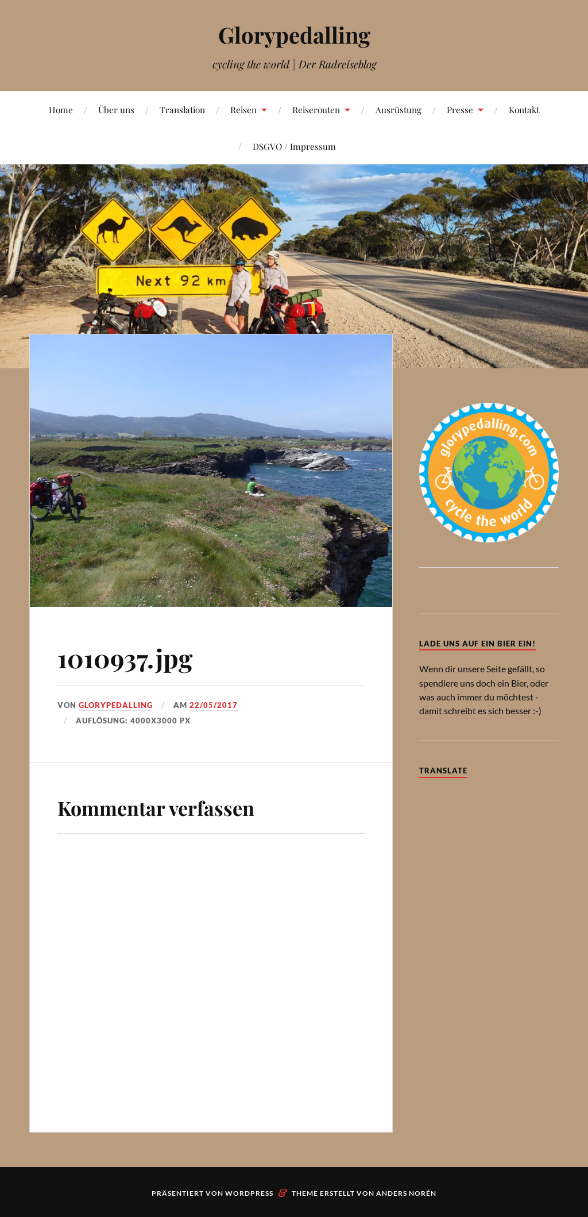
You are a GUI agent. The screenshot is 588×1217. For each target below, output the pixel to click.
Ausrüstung (398, 109)
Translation (182, 109)
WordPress (249, 1193)
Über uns (116, 109)
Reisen (243, 109)
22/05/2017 (213, 705)
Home (61, 109)
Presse (460, 109)
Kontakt (524, 109)
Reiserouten (316, 109)
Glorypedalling (294, 34)
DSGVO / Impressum (294, 146)
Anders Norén (406, 1193)
